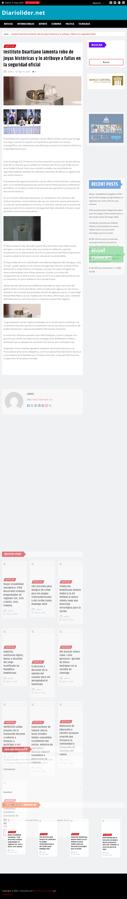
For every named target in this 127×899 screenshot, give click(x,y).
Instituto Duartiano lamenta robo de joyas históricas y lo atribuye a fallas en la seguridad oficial (53, 35)
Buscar (96, 51)
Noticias (8, 24)
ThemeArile (7, 894)
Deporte (43, 24)
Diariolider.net (23, 12)
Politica (70, 24)
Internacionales (25, 24)
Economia (56, 24)
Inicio (6, 35)
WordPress (38, 890)
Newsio (49, 890)
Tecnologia (84, 24)
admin (10, 153)
